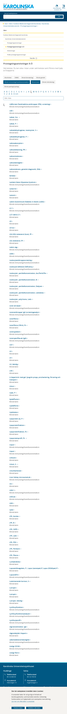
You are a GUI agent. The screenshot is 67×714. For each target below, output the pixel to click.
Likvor (11, 386)
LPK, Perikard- (14, 549)
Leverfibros (13, 319)
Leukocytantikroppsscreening (20, 260)
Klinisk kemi (35, 82)
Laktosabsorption (16, 143)
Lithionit (12, 458)
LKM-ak (12, 497)
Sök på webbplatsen (10, 16)
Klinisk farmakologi (27, 77)
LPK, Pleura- (13, 555)
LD (10, 221)
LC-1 (11, 208)
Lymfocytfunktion (16, 607)
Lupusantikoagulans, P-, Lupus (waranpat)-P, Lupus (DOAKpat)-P (33, 568)
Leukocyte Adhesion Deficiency (21, 267)
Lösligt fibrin (14, 653)
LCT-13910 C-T (14, 215)
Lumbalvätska (14, 562)
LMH (11, 503)
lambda (12, 176)
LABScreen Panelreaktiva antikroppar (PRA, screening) (29, 104)
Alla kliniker (8, 77)
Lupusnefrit (13, 575)
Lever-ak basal (14, 306)
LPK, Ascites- (14, 516)
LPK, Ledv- (13, 536)
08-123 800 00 (11, 677)
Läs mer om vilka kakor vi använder (23, 701)
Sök (59, 16)
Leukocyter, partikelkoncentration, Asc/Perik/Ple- (27, 273)
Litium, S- (13, 464)
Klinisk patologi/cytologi (11, 86)
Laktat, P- (12, 124)
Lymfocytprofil (15, 620)
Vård (10, 24)
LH (10, 351)
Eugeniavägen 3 (32, 683)
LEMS (11, 254)
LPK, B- (12, 523)
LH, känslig (13, 364)
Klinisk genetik (40, 77)
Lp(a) (11, 510)
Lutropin (12, 588)
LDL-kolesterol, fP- (16, 241)
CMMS (17, 77)
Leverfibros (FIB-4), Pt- (17, 325)
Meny (63, 8)
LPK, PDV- (13, 542)
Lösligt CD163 (14, 646)
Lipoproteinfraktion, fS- (18, 432)
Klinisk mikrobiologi (48, 82)
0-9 (17, 94)
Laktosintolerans (15, 156)
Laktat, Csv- (14, 117)
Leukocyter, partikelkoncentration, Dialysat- (25, 286)
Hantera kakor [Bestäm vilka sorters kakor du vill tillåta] (18, 708)
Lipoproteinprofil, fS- (17, 438)
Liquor (11, 445)
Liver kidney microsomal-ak (19, 477)
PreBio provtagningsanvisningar (16, 55)
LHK (11, 371)
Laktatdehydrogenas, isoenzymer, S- (23, 130)
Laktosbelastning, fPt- (17, 150)
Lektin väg (13, 247)
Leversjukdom (14, 332)
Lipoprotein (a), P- (16, 419)
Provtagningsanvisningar (29, 26)
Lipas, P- (12, 393)
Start (6, 24)
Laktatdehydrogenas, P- (18, 137)
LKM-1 (11, 490)
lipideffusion (14, 399)
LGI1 (11, 345)
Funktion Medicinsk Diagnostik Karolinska (27, 24)
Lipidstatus (13, 412)
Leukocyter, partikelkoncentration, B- (23, 280)
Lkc (10, 484)
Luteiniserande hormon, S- (19, 581)
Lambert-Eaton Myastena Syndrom (22, 182)
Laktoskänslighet (15, 163)
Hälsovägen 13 (11, 683)
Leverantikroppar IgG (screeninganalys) (24, 312)
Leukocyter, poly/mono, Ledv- (20, 299)
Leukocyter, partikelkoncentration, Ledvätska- (26, 293)
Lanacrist (12, 189)
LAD (10, 111)
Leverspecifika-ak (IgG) (18, 338)
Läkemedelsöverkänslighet (19, 640)
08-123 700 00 (31, 677)
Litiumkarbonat (15, 471)
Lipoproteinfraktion (16, 425)
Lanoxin (12, 195)
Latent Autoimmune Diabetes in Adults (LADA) (26, 202)
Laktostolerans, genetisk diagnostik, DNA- (25, 169)
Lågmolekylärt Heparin (18, 633)
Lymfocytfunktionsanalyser (19, 614)
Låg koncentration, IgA (17, 627)
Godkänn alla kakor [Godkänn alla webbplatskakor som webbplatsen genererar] (34, 708)
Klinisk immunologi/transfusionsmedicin (16, 82)
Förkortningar (11, 51)
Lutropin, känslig (15, 601)
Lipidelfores (13, 406)
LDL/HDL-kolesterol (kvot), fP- (20, 234)
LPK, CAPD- (13, 529)
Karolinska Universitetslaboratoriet (15, 39)
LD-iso (11, 228)
